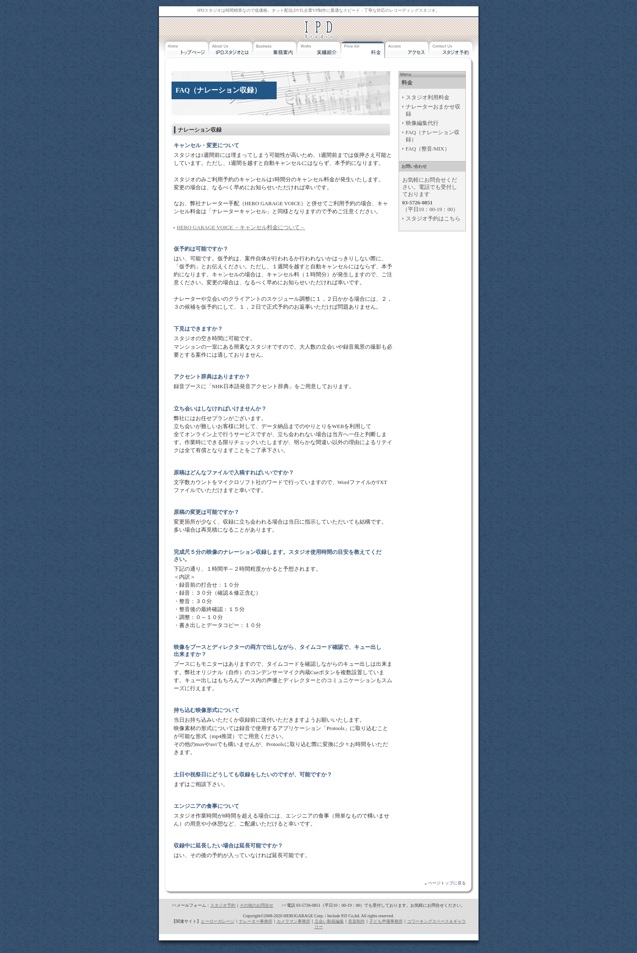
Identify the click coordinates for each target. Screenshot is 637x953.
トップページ (187, 52)
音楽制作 (356, 921)
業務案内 (275, 52)
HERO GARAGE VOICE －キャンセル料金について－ (241, 227)
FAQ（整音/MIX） (428, 149)
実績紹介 (319, 52)
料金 (363, 52)
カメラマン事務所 (293, 921)
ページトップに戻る (447, 883)
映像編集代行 (422, 123)
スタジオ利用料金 (427, 98)
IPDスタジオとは (231, 52)
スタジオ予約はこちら (433, 219)
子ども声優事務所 (386, 921)
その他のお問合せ (256, 905)
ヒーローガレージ (218, 921)
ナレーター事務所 (255, 921)
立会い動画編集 (329, 921)
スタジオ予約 (452, 52)
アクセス (408, 52)
